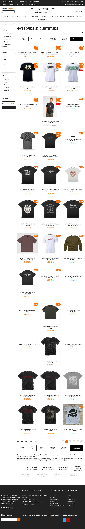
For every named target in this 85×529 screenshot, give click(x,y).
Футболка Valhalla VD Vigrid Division (73, 345)
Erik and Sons (32, 448)
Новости (70, 495)
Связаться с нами (68, 1)
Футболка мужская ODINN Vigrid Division (73, 224)
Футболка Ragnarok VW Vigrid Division (27, 396)
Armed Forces (7, 39)
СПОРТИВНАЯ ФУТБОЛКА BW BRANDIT (50, 122)
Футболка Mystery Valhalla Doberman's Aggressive (50, 53)
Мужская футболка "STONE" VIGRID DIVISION (50, 277)
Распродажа (42, 20)
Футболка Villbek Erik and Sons (73, 277)
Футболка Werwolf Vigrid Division (27, 345)
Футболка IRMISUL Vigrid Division (27, 224)
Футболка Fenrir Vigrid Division (50, 430)
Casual (42, 39)
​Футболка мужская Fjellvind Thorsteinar (73, 105)
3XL (5, 56)
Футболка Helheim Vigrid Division (27, 430)
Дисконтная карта (72, 499)
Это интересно (71, 501)
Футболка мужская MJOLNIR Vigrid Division (50, 224)
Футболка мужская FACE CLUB (28, 190)
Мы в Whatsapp (79, 1)
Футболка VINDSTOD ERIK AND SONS (27, 105)
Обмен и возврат (25, 4)
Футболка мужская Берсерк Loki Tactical (73, 430)
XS (5, 59)
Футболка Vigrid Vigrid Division (73, 311)
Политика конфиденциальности (57, 505)
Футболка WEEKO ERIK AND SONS (73, 87)
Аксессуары (15, 16)
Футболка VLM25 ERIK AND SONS (27, 87)
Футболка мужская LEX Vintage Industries (27, 259)
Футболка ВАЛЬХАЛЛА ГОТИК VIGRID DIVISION (50, 190)
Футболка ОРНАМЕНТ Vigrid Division (73, 190)
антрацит (6, 87)
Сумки (43, 16)
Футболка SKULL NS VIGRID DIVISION (73, 139)
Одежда (5, 16)
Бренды (80, 16)
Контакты (33, 4)
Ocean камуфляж (9, 85)
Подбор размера (54, 503)
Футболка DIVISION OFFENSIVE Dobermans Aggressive (27, 53)
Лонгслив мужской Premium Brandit (73, 259)
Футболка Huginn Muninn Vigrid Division (73, 396)
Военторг (60, 16)
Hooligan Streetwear (64, 448)
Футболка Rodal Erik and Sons (27, 311)
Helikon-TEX (52, 448)
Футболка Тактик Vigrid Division (50, 327)
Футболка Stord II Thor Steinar (27, 156)
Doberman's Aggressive (6, 45)
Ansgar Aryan (7, 36)
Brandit (6, 42)
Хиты (69, 497)
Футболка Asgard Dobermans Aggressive (73, 53)
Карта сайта (71, 505)
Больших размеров (64, 39)
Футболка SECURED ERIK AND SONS (50, 87)
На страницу (28, 441)
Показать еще (76, 39)
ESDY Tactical (42, 448)
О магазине (5, 4)
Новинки (70, 16)
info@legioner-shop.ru (28, 504)
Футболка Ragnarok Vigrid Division (50, 396)
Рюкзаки (35, 16)
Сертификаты (71, 503)
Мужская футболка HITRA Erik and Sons (50, 259)
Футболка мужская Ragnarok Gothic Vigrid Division (50, 156)
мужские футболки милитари (32, 458)
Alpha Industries (8, 34)
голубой (6, 82)
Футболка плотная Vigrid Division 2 (28, 293)
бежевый (6, 79)
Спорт (26, 16)
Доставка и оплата (14, 4)
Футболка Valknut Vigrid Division (50, 361)
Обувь (51, 16)
